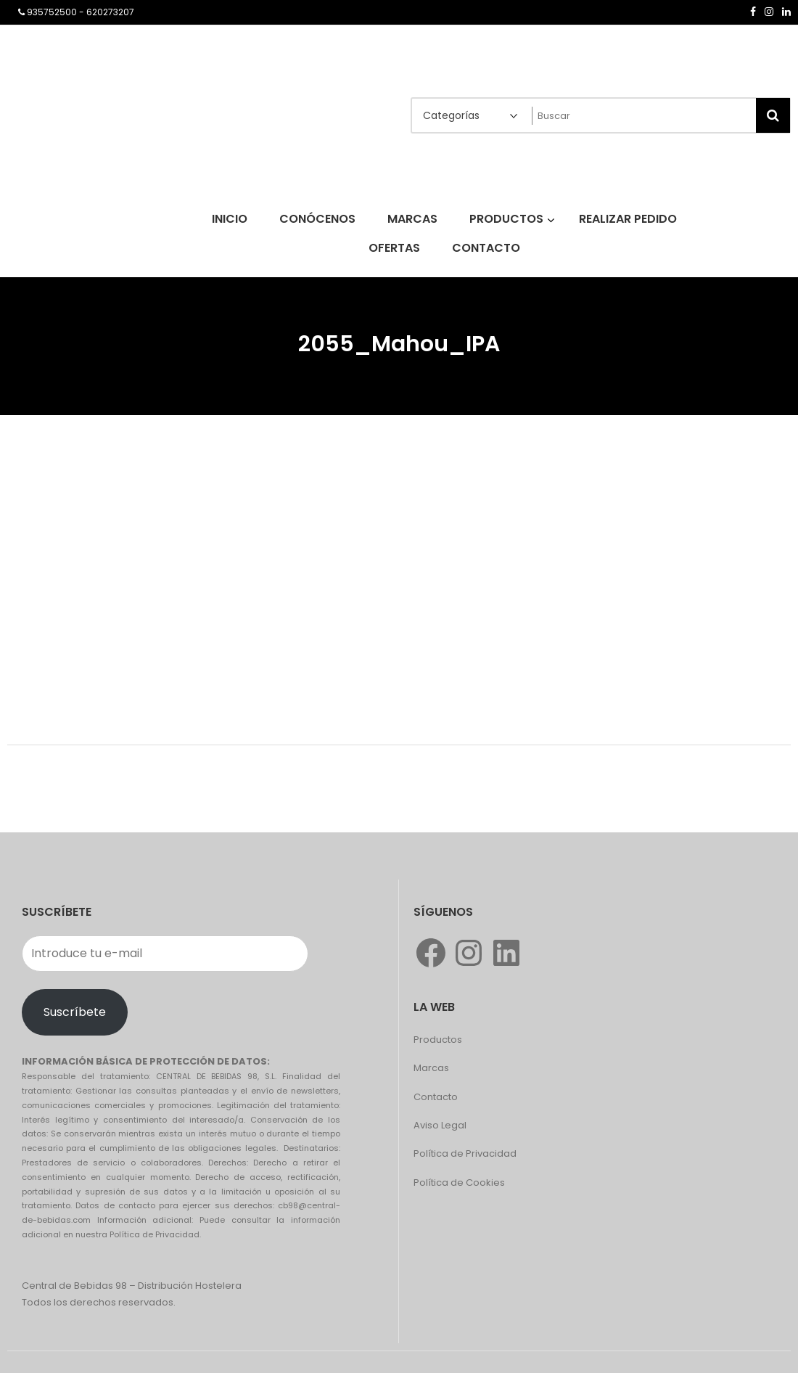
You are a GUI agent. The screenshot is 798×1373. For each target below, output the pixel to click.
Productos (438, 1039)
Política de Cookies (459, 1182)
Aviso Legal (440, 1125)
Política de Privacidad (465, 1153)
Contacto (436, 1097)
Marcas (431, 1068)
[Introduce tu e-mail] (165, 953)
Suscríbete (75, 1012)
